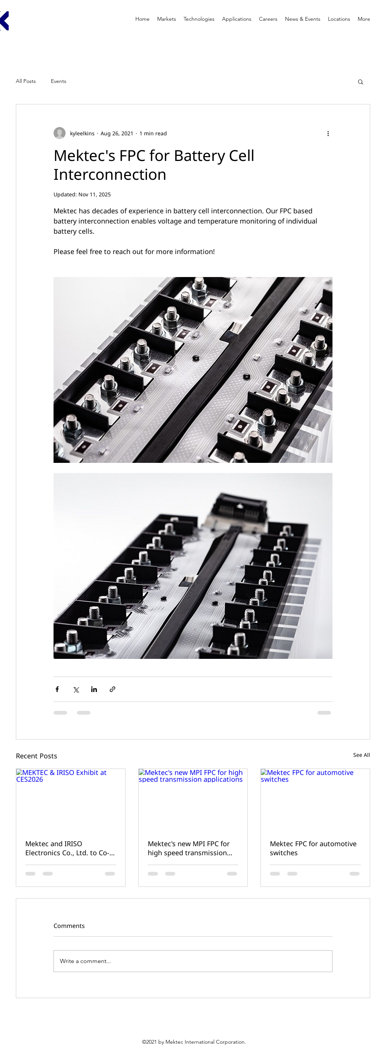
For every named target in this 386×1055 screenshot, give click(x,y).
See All (361, 754)
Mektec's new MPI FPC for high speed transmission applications (189, 848)
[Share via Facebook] (57, 689)
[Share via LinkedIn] (94, 689)
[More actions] (327, 133)
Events (58, 81)
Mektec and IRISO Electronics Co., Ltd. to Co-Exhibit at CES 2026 (67, 848)
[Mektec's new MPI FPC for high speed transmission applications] (193, 799)
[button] (360, 81)
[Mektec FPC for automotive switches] (315, 799)
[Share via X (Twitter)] (75, 689)
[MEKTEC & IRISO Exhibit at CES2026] (70, 799)
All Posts (26, 81)
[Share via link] (112, 689)
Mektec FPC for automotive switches (313, 848)
